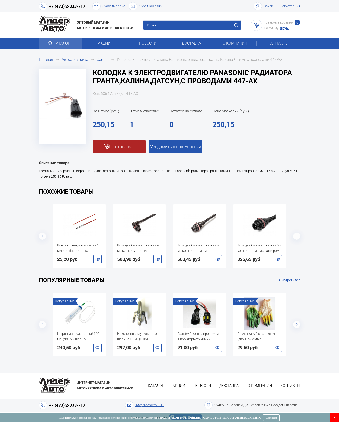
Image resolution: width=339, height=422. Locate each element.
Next (296, 236)
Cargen (103, 59)
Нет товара (120, 146)
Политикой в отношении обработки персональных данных (210, 417)
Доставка (191, 43)
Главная (46, 59)
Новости (148, 43)
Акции (104, 43)
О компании (235, 43)
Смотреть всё (289, 280)
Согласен (271, 417)
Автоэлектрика (75, 59)
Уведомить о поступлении (175, 146)
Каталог (60, 43)
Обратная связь (146, 6)
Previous (42, 236)
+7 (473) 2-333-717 (67, 6)
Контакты (278, 43)
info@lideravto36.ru (149, 405)
